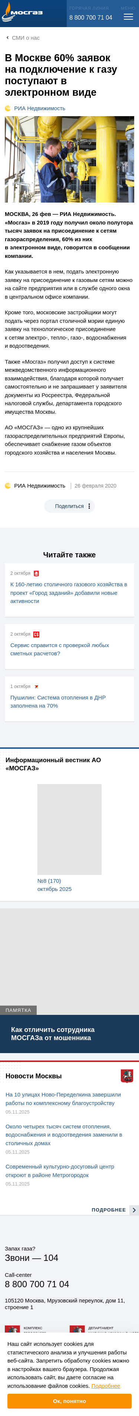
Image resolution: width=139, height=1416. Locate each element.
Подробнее (106, 1386)
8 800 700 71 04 (90, 17)
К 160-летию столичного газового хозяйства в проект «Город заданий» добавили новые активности (68, 592)
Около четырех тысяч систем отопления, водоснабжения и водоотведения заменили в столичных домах (64, 1134)
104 (50, 1258)
